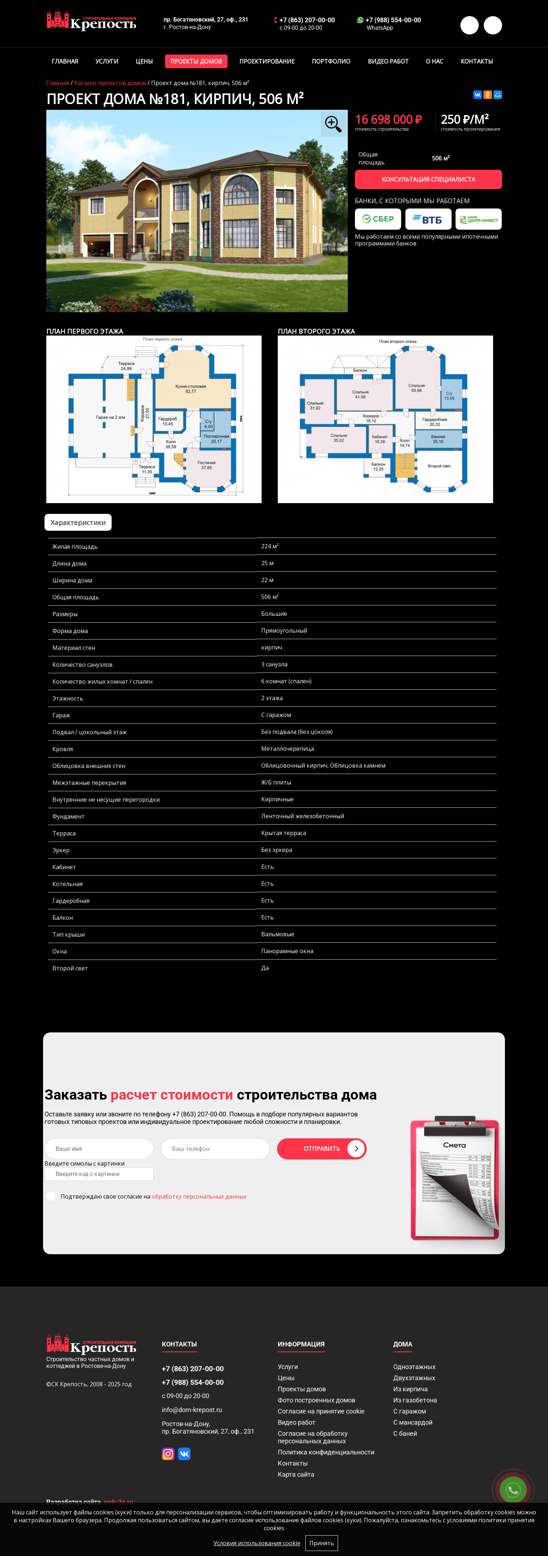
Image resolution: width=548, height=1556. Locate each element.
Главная (65, 61)
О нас (434, 61)
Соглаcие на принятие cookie (321, 1411)
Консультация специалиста (428, 179)
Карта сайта (296, 1474)
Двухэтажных (414, 1378)
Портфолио (331, 61)
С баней (405, 1433)
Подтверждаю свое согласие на (154, 1196)
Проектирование (267, 61)
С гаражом (409, 1411)
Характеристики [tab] (78, 522)
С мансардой (412, 1422)
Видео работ (388, 61)
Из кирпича (410, 1389)
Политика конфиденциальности (326, 1452)
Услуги (106, 61)
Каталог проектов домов (110, 83)
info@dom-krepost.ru (192, 1410)
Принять (321, 1543)
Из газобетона (415, 1400)
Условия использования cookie (257, 1543)
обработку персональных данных (199, 1196)
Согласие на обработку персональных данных (313, 1437)
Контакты (477, 61)
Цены (144, 61)
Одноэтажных (414, 1366)
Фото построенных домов (316, 1400)
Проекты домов (196, 61)
